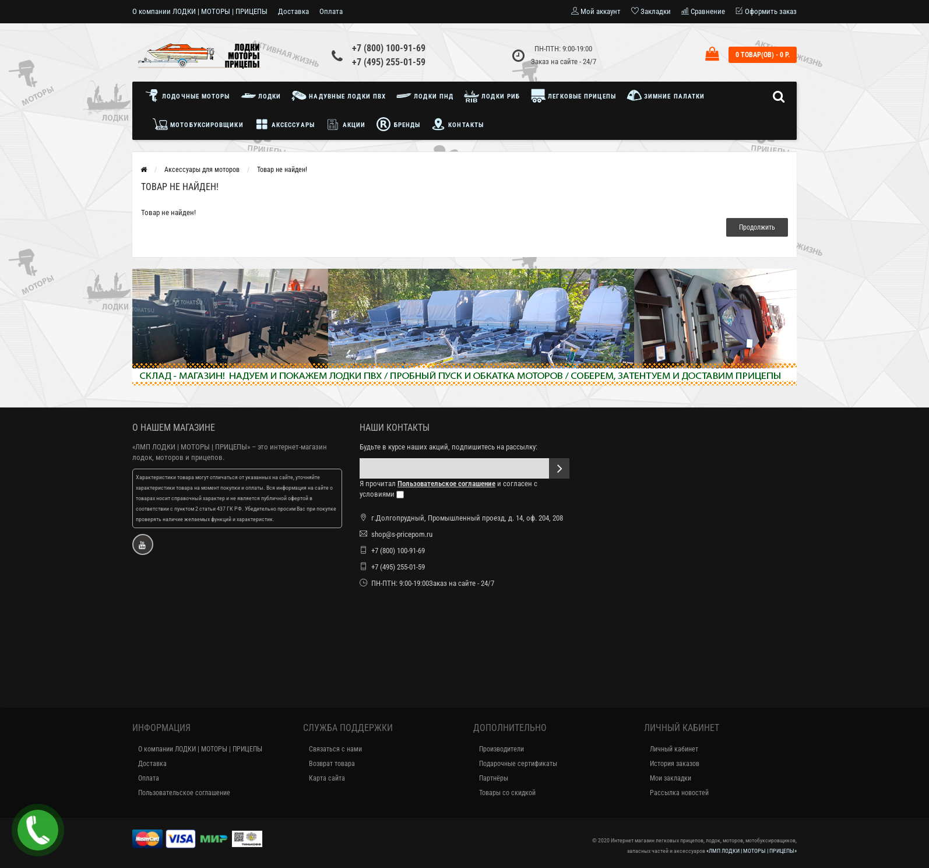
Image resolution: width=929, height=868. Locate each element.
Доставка (293, 11)
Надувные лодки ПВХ (338, 95)
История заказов (674, 764)
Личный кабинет (674, 749)
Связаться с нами (335, 749)
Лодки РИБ (492, 95)
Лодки (261, 95)
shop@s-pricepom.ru (401, 534)
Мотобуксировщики (198, 124)
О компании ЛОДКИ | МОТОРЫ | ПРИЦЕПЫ (200, 11)
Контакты (457, 124)
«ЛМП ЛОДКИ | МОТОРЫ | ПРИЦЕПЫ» (191, 446)
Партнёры (493, 778)
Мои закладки (670, 778)
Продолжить (757, 227)
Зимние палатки (666, 95)
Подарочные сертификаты (518, 764)
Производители (501, 749)
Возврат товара (332, 764)
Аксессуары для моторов (202, 170)
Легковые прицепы (573, 95)
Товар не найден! (282, 170)
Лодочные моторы (190, 95)
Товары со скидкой (507, 793)
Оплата (331, 11)
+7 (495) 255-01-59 (388, 62)
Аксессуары (284, 124)
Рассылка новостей (679, 793)
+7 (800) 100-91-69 (388, 48)
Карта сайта (327, 778)
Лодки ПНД (424, 95)
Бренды (398, 124)
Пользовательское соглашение (184, 793)
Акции (345, 124)
